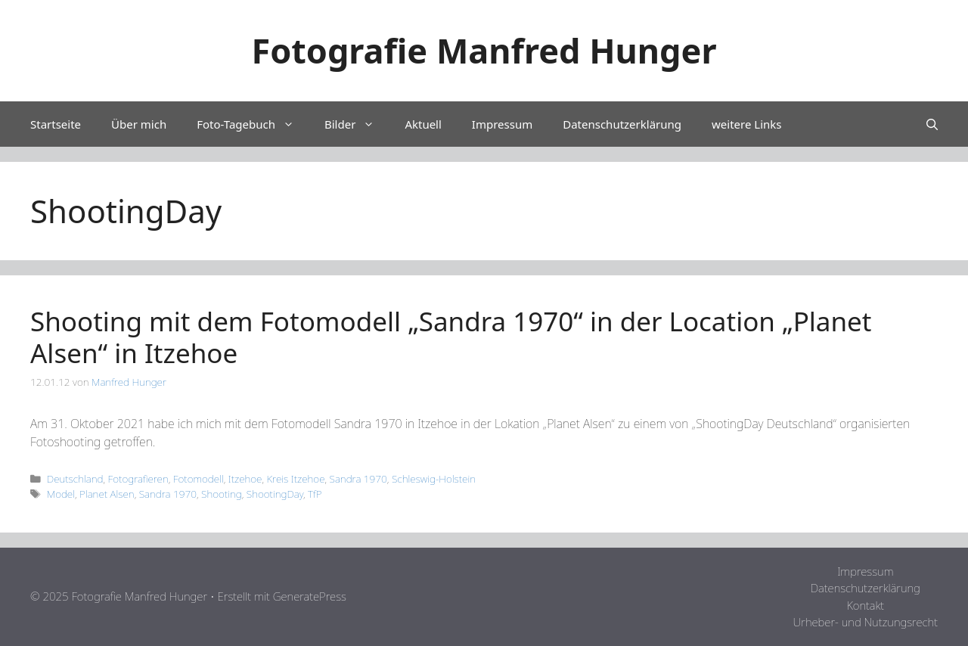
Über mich (138, 124)
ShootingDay (275, 493)
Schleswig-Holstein (434, 478)
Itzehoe (245, 478)
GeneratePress (309, 596)
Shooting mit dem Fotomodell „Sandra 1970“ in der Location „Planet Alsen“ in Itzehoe (450, 337)
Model (61, 493)
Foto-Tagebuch (253, 124)
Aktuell (423, 124)
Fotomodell (198, 478)
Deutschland (75, 478)
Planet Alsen (107, 493)
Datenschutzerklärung (622, 124)
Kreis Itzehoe (295, 478)
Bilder (356, 124)
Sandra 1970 (358, 478)
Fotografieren (138, 478)
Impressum (502, 124)
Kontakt (865, 605)
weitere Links (746, 124)
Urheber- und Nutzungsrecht (865, 621)
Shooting (221, 493)
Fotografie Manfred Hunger (483, 50)
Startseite (55, 124)
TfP (314, 493)
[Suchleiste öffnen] (932, 124)
